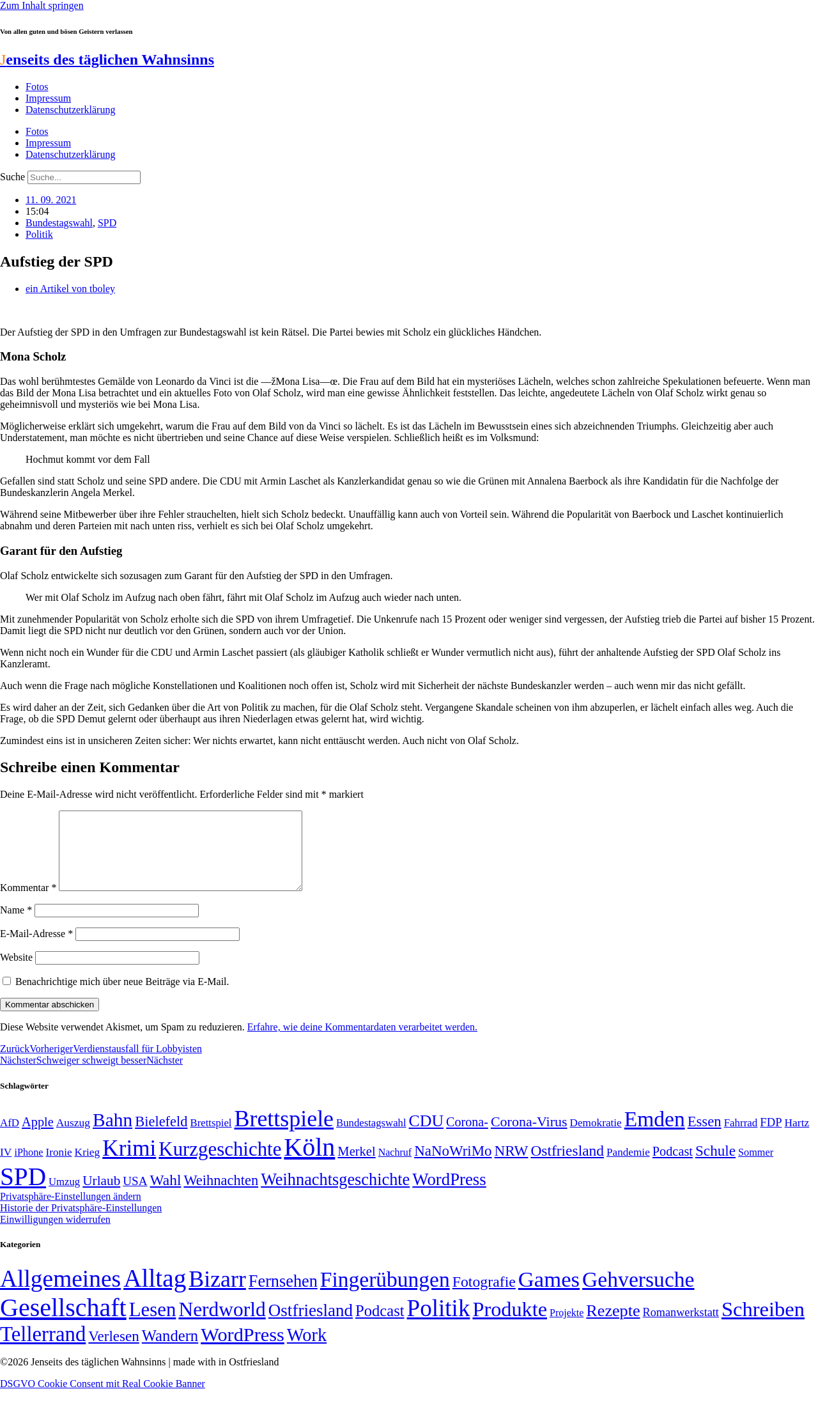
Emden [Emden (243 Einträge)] (654, 1134)
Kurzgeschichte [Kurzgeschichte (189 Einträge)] (219, 1164)
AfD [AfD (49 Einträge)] (9, 1138)
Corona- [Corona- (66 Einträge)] (467, 1137)
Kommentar (28, 902)
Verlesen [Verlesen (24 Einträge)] (113, 1351)
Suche (12, 176)
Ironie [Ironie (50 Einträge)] (59, 1167)
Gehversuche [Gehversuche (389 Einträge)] (638, 1295)
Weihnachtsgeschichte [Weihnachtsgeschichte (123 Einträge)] (335, 1195)
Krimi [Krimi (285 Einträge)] (129, 1163)
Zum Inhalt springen (42, 5)
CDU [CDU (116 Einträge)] (426, 1136)
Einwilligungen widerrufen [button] (55, 1234)
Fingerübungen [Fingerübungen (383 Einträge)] (385, 1295)
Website (16, 972)
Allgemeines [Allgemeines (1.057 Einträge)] (60, 1294)
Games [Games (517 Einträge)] (549, 1294)
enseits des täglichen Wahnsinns (107, 59)
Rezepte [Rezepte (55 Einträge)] (613, 1326)
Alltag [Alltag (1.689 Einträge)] (154, 1293)
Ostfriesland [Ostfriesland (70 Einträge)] (310, 1325)
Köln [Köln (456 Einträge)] (309, 1162)
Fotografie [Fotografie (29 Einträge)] (484, 1297)
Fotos (37, 86)
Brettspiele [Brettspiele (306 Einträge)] (284, 1134)
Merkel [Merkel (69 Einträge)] (356, 1167)
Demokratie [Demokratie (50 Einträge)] (596, 1138)
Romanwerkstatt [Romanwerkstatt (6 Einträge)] (681, 1327)
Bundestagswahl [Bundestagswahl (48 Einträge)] (371, 1138)
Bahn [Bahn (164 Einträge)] (112, 1135)
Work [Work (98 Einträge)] (307, 1350)
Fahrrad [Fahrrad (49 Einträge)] (741, 1138)
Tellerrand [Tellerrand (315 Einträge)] (43, 1349)
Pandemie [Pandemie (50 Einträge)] (628, 1167)
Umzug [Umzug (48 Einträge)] (64, 1197)
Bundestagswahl (59, 222)
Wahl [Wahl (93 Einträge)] (165, 1195)
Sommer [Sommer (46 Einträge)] (755, 1168)
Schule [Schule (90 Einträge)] (715, 1166)
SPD (107, 222)
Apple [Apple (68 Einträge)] (38, 1137)
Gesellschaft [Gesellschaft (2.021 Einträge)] (63, 1322)
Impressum (48, 98)
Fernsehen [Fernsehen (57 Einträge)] (283, 1296)
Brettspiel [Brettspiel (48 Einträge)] (211, 1138)
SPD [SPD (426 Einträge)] (23, 1192)
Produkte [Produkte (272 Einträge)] (509, 1324)
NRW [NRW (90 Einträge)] (512, 1166)
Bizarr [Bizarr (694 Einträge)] (217, 1294)
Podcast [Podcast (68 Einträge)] (672, 1167)
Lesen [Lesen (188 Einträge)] (152, 1325)
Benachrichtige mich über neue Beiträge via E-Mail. (122, 996)
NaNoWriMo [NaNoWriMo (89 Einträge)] (452, 1166)
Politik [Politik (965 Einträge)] (438, 1323)
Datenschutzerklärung (70, 109)
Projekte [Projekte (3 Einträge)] (566, 1328)
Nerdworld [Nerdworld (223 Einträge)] (221, 1325)
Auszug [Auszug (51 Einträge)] (73, 1137)
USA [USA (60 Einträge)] (135, 1196)
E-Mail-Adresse (36, 948)
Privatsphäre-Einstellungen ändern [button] (70, 1211)
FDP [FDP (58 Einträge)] (771, 1137)
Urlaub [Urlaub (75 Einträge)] (101, 1196)
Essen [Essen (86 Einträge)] (705, 1137)
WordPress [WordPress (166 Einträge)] (242, 1350)
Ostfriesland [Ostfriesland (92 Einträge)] (567, 1166)
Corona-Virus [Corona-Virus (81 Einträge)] (529, 1137)
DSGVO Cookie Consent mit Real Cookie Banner (102, 1398)
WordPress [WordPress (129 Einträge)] (449, 1194)
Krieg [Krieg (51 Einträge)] (87, 1167)
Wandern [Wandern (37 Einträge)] (170, 1351)
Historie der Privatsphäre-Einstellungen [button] (81, 1223)
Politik (39, 234)
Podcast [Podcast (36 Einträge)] (379, 1326)
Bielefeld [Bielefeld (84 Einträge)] (161, 1137)
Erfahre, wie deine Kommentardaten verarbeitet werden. (362, 1042)
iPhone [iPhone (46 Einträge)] (28, 1168)
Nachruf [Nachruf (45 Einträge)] (395, 1167)
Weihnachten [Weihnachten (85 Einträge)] (220, 1196)
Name (16, 925)
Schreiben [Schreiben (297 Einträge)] (763, 1324)
